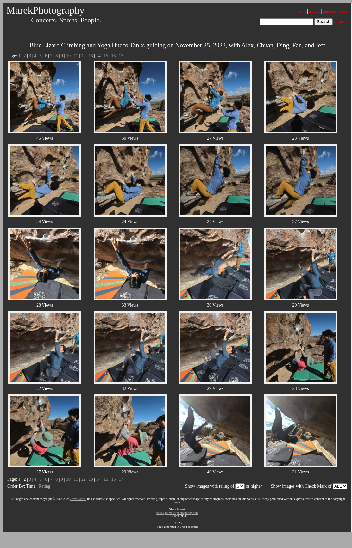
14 (98, 55)
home (302, 11)
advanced (341, 22)
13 (91, 55)
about (344, 11)
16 (113, 55)
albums (314, 11)
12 (83, 55)
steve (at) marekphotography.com (177, 513)
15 (106, 55)
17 (121, 55)
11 (76, 55)
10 (68, 55)
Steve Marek (78, 499)
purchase (330, 11)
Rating (44, 486)
